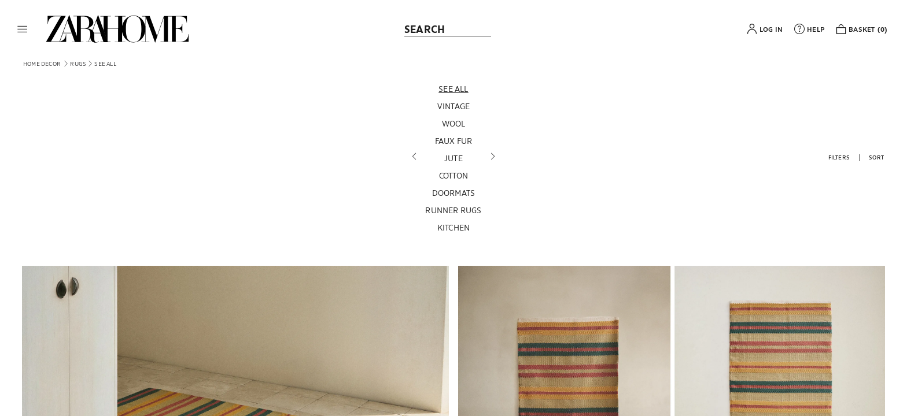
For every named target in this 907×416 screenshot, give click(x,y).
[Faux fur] (453, 141)
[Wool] (453, 123)
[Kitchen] (453, 227)
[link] (117, 29)
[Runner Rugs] (453, 210)
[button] (22, 29)
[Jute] (453, 158)
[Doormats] (453, 193)
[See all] (453, 89)
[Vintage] (453, 106)
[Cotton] (453, 175)
